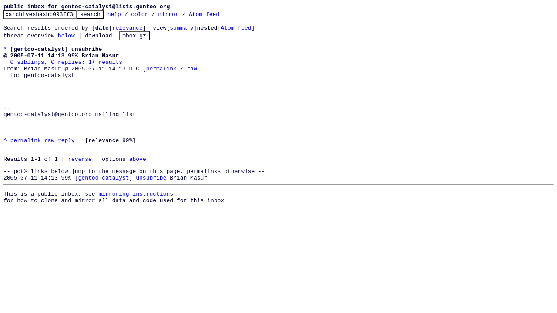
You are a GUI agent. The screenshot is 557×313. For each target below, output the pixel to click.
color (152, 16)
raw (192, 79)
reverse (80, 185)
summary (182, 31)
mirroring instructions (135, 223)
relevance (127, 31)
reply (66, 165)
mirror (182, 16)
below (66, 40)
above (137, 185)
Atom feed (217, 16)
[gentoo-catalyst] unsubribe (121, 206)
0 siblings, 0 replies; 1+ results (66, 71)
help (127, 16)
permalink (161, 79)
